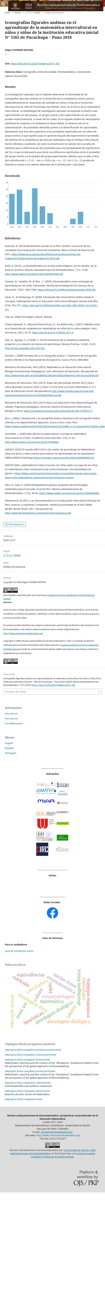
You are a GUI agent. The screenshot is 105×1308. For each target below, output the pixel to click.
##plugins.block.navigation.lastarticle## (27, 1090)
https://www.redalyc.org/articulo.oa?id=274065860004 (69, 493)
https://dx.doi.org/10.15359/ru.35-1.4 (52, 332)
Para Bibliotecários (14, 723)
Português (10, 753)
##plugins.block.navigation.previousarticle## (30, 1071)
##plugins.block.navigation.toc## (23, 1099)
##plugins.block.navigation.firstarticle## (27, 1059)
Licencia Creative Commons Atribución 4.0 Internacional (63, 1155)
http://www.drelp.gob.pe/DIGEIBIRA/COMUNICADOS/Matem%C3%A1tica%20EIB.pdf (51, 375)
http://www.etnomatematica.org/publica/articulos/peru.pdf (38, 512)
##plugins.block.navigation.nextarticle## (27, 1082)
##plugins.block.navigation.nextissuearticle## (30, 1054)
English (9, 743)
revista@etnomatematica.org (57, 1132)
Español (9, 748)
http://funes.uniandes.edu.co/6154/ (25, 348)
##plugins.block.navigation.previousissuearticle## (33, 1049)
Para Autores (11, 718)
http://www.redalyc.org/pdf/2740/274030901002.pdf (34, 274)
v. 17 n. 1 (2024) (32, 12)
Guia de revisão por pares (19, 950)
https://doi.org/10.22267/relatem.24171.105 (35, 63)
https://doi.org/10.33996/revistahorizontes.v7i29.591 (67, 289)
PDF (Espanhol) (16, 524)
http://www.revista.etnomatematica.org (23, 633)
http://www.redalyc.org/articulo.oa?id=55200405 (32, 442)
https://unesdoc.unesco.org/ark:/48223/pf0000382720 (64, 457)
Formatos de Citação (16, 691)
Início (7, 12)
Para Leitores (11, 713)
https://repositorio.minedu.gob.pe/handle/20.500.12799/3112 (58, 410)
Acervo (17, 12)
